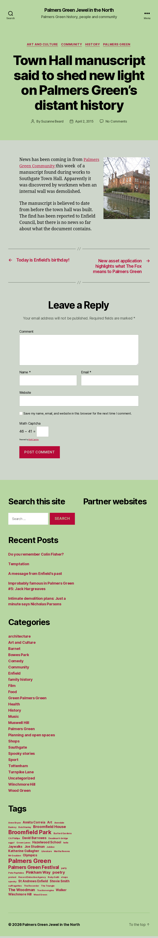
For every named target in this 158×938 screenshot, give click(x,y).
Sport (13, 761)
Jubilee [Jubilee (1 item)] (50, 849)
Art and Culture (40, 45)
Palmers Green (119, 45)
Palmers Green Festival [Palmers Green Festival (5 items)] (33, 869)
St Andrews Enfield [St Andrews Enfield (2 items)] (33, 883)
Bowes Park (18, 656)
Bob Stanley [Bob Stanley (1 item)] (24, 829)
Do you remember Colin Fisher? (36, 556)
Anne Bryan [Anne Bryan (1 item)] (14, 824)
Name (25, 374)
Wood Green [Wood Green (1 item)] (40, 896)
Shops (14, 743)
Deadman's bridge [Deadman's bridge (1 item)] (58, 840)
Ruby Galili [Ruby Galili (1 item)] (53, 879)
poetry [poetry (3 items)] (58, 874)
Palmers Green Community (47, 167)
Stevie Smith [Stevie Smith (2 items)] (60, 883)
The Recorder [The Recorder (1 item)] (31, 887)
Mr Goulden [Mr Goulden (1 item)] (14, 857)
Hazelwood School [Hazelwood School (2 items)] (46, 844)
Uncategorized (21, 780)
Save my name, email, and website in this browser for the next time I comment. (77, 415)
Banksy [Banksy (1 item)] (12, 829)
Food (12, 693)
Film (12, 687)
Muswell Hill (18, 724)
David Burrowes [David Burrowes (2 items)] (34, 840)
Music (13, 718)
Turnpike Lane (21, 774)
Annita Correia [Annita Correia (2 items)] (34, 824)
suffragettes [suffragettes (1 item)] (15, 887)
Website (25, 394)
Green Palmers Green (27, 700)
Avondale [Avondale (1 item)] (59, 824)
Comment (26, 333)
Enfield (14, 675)
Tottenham (18, 767)
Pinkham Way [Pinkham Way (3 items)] (38, 874)
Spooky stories (21, 755)
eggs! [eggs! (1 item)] (11, 844)
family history (20, 681)
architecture (19, 638)
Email (86, 374)
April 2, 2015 (84, 122)
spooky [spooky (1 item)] (12, 883)
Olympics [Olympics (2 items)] (30, 857)
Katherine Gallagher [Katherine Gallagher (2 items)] (23, 853)
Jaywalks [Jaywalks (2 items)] (15, 848)
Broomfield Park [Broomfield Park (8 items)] (29, 834)
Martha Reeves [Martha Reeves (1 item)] (62, 853)
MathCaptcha (33, 441)
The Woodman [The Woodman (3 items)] (21, 891)
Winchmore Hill (21, 786)
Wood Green (19, 792)
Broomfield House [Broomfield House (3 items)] (49, 828)
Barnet (14, 650)
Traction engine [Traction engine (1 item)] (45, 892)
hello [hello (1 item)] (66, 844)
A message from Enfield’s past (35, 575)
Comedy (15, 663)
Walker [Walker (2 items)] (61, 892)
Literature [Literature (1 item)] (46, 853)
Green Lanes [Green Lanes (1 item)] (23, 844)
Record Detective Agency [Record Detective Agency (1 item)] (32, 879)
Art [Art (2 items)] (49, 824)
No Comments (117, 122)
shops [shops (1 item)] (64, 879)
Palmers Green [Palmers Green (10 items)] (29, 862)
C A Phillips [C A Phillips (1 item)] (14, 840)
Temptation (18, 566)
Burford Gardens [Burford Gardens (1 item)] (62, 835)
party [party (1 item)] (64, 870)
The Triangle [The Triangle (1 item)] (48, 887)
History (93, 45)
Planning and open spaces (31, 737)
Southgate (17, 749)
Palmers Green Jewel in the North (79, 10)
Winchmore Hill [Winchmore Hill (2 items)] (19, 896)
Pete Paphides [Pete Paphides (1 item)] (16, 874)
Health (14, 706)
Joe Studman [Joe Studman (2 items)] (34, 848)
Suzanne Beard (51, 122)
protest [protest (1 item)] (12, 879)
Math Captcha (30, 425)
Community (71, 45)
